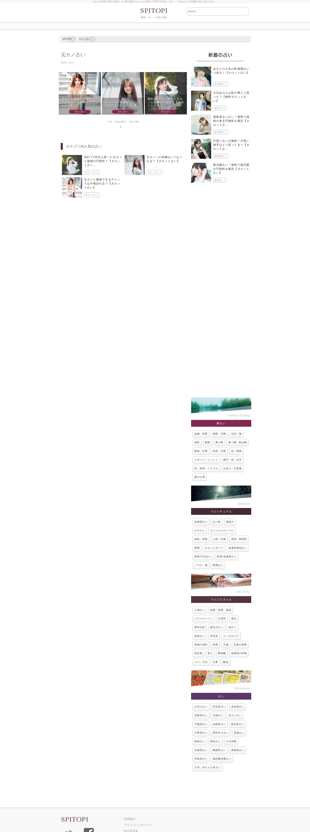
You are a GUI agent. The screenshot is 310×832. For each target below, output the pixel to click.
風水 (233, 618)
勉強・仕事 (201, 451)
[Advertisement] (221, 290)
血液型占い (201, 521)
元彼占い (218, 715)
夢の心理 (200, 477)
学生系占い (219, 706)
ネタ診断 (231, 741)
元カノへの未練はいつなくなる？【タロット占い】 (123, 104)
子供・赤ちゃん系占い (208, 767)
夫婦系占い (201, 750)
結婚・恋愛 (201, 433)
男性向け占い (220, 732)
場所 (197, 442)
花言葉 (198, 653)
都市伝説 (200, 627)
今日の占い (201, 706)
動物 (207, 442)
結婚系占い (219, 724)
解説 (225, 662)
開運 (197, 547)
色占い (232, 627)
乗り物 (219, 442)
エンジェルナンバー (222, 530)
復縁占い (200, 741)
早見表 (214, 636)
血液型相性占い (238, 547)
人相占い (200, 610)
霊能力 (230, 521)
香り (210, 653)
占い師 (217, 521)
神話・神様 (201, 539)
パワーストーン (204, 618)
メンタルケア (231, 636)
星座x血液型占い (227, 556)
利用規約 (129, 819)
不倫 (225, 644)
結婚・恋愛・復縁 (220, 610)
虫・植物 (236, 451)
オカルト (200, 530)
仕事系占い (201, 732)
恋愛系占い (201, 715)
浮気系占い (201, 758)
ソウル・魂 (201, 565)
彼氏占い (215, 741)
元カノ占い (235, 715)
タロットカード (214, 547)
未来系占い (237, 706)
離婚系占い (219, 750)
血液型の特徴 (239, 653)
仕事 (215, 662)
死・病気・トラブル (206, 468)
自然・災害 (219, 451)
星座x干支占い (203, 556)
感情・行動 (219, 433)
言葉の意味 (240, 644)
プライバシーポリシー (138, 825)
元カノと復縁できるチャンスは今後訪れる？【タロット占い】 (80, 102)
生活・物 (236, 433)
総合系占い (237, 724)
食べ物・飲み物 (237, 442)
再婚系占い (237, 750)
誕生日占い (216, 627)
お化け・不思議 (232, 468)
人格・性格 (219, 539)
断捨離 (222, 653)
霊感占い (239, 732)
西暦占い (218, 565)
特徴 (215, 644)
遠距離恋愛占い (222, 758)
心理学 (222, 618)
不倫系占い (201, 724)
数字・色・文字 (232, 459)
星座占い (200, 636)
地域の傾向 (201, 644)
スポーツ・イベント (206, 459)
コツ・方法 (201, 662)
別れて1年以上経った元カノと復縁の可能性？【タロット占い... (166, 102)
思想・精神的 (239, 539)
